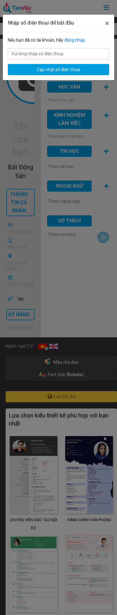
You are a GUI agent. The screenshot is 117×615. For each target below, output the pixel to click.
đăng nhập (74, 40)
